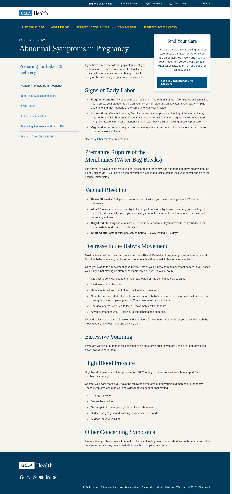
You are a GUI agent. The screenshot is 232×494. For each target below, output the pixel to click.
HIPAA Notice (90, 487)
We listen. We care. (175, 487)
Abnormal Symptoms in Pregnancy (41, 85)
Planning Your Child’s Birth (37, 136)
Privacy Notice (108, 487)
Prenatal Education (126, 26)
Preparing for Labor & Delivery (160, 26)
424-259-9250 (193, 65)
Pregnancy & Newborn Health (92, 26)
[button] (101, 3)
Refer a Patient (129, 3)
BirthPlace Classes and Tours (38, 95)
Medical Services (35, 26)
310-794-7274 (188, 53)
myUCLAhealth (153, 3)
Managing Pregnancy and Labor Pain (43, 126)
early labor (97, 139)
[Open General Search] (205, 3)
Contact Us (180, 3)
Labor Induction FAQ (33, 116)
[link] (21, 477)
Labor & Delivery (59, 26)
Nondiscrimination (129, 487)
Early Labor (28, 106)
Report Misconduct (152, 487)
